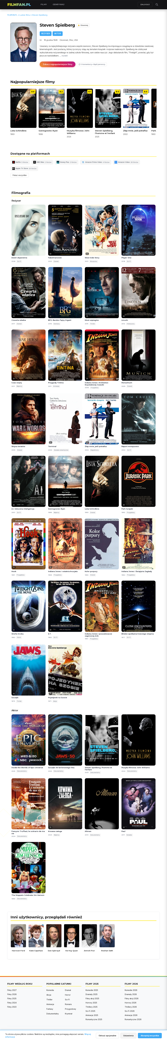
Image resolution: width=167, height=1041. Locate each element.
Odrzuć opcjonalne (107, 1035)
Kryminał (68, 1014)
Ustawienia (128, 1035)
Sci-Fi (67, 999)
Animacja (50, 1004)
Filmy (44, 4)
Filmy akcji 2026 (131, 998)
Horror (68, 995)
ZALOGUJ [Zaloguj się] (145, 4)
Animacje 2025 (92, 1015)
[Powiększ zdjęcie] (23, 42)
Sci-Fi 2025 (90, 1011)
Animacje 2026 (131, 1015)
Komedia (50, 990)
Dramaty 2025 (91, 994)
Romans (68, 1004)
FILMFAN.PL (19, 4)
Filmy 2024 (12, 1003)
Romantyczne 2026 (133, 1019)
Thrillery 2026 (131, 1007)
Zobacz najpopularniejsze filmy (57, 64)
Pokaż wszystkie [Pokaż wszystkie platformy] (20, 175)
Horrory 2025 (91, 1003)
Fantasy (49, 1009)
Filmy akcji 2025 (92, 998)
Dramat (68, 990)
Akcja (48, 995)
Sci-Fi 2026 (130, 1011)
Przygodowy (70, 1009)
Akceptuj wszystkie (150, 1035)
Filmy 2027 (12, 990)
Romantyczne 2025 (94, 1019)
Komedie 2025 (92, 990)
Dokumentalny (52, 1014)
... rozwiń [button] (64, 55)
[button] (83, 165)
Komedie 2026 (131, 990)
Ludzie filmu (24, 15)
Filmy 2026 (12, 994)
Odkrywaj (58, 4)
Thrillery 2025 (91, 1007)
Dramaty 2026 (131, 994)
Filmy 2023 (11, 1007)
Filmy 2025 (11, 998)
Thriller (49, 999)
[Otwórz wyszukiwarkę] (157, 4)
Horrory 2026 (130, 1003)
